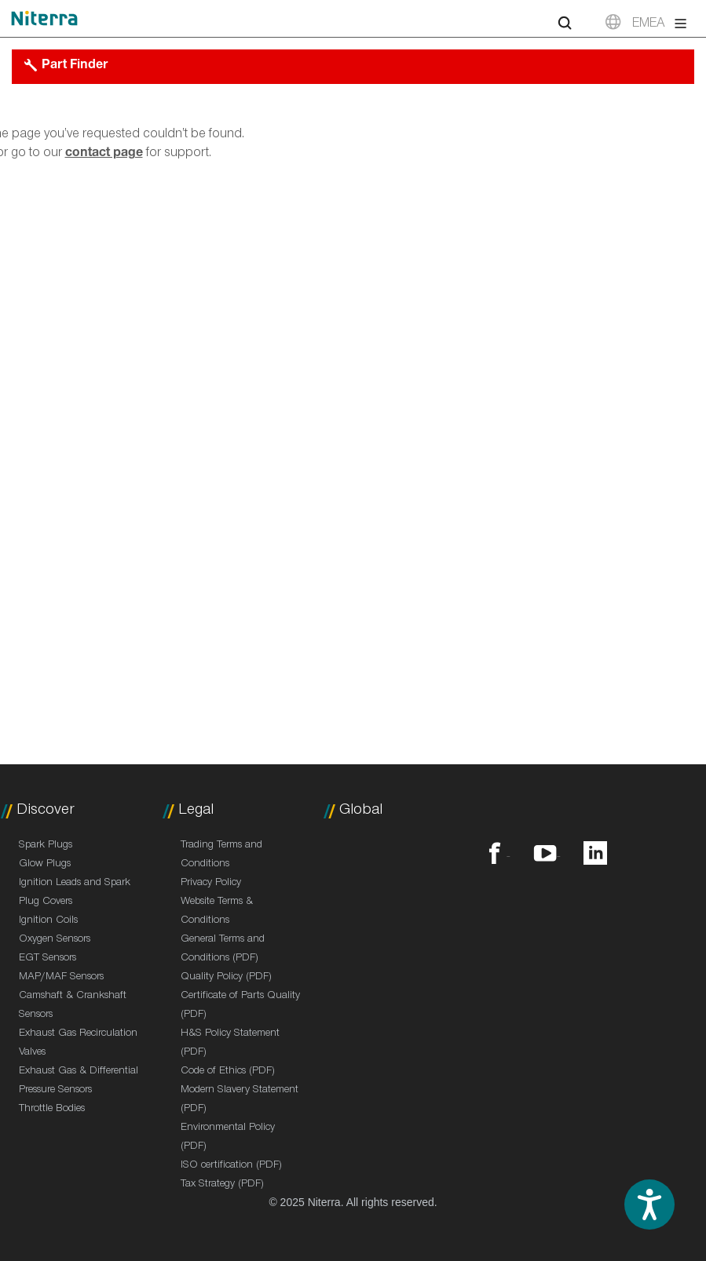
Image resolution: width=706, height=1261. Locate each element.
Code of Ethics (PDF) (228, 1071)
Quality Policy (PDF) (226, 977)
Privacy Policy (211, 883)
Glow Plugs (45, 864)
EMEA (648, 24)
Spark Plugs (45, 845)
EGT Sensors (47, 958)
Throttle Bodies (52, 1109)
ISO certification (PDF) (231, 1166)
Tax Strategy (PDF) (222, 1184)
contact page (104, 154)
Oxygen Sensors (54, 940)
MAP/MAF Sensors (61, 977)
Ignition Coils (48, 921)
